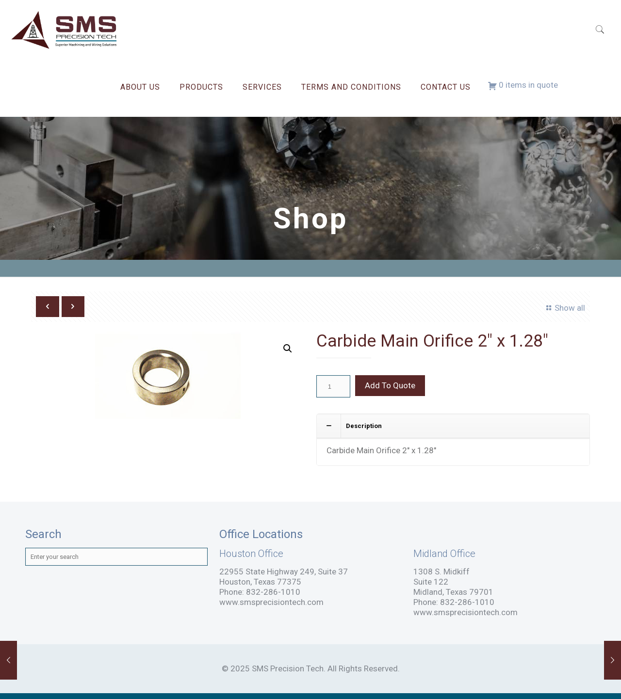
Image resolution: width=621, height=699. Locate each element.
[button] (287, 348)
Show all (564, 308)
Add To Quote (390, 385)
